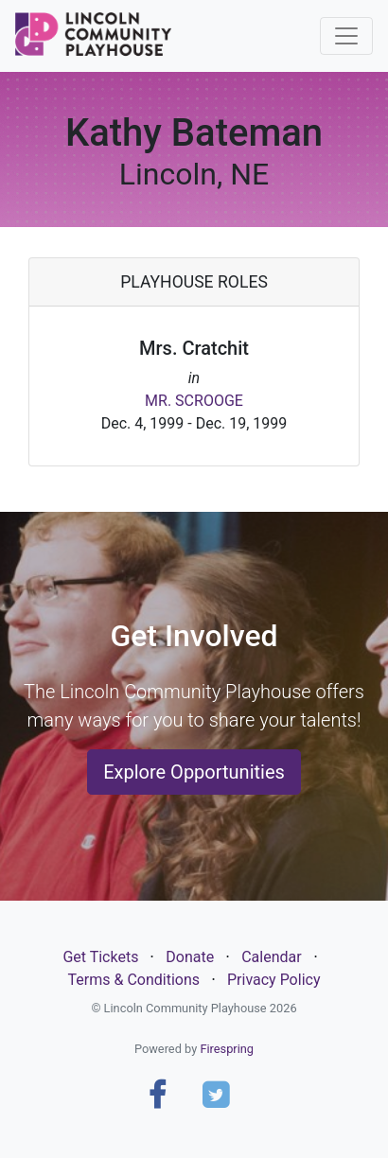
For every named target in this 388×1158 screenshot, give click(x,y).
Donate (190, 957)
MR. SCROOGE (194, 401)
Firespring (227, 1049)
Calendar (271, 957)
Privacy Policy (274, 980)
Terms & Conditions (134, 980)
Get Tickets (100, 957)
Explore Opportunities (194, 772)
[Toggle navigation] (346, 36)
